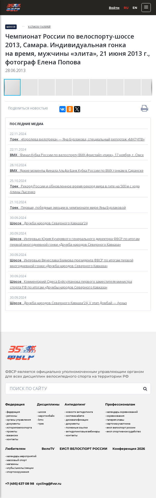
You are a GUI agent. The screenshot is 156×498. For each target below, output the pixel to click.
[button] (29, 87)
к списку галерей (39, 26)
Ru (126, 8)
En (135, 8)
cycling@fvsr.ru (48, 483)
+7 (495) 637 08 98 (19, 483)
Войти (114, 8)
